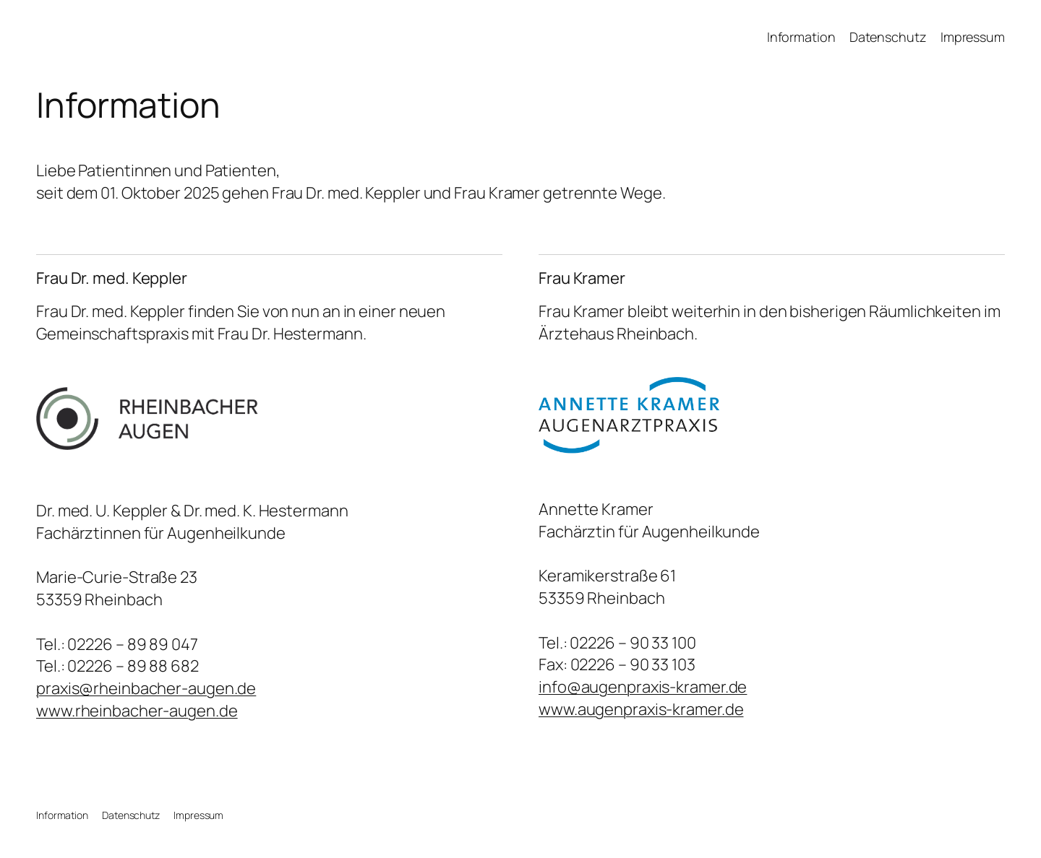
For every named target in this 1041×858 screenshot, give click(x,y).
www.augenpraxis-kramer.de (641, 709)
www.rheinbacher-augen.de (137, 711)
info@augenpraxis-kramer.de (643, 687)
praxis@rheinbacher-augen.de (146, 688)
